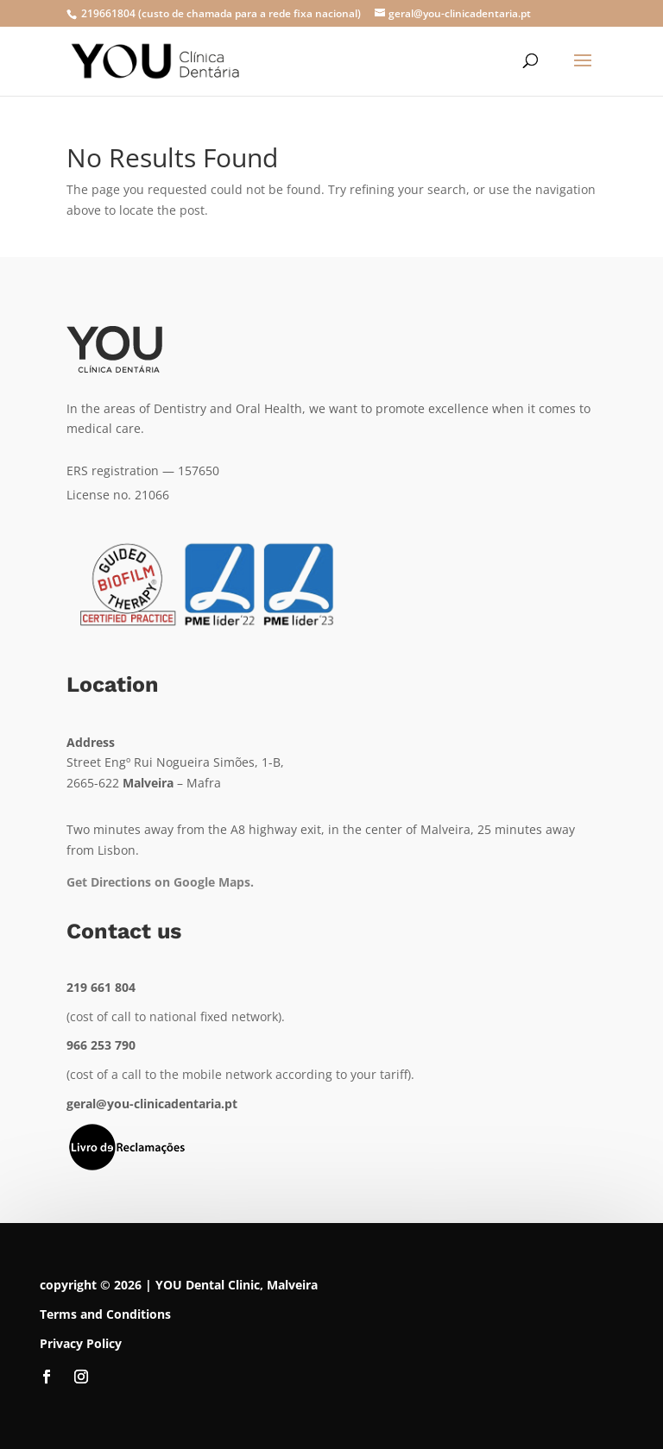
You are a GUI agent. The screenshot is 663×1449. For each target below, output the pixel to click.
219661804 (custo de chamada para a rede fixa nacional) (220, 13)
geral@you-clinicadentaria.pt (151, 1103)
